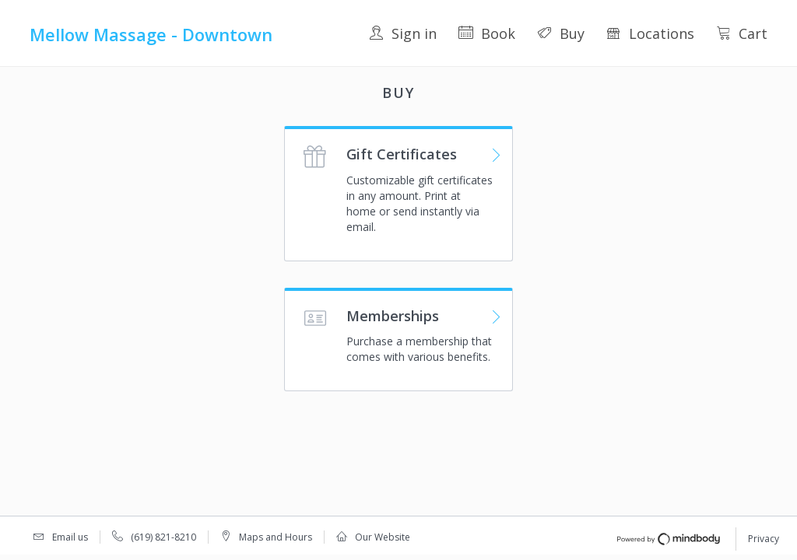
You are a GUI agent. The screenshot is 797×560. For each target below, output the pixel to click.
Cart (741, 33)
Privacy (763, 538)
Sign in (403, 33)
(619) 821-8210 (163, 537)
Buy (561, 33)
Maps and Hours (275, 537)
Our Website (382, 537)
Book (486, 33)
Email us (70, 537)
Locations (650, 33)
